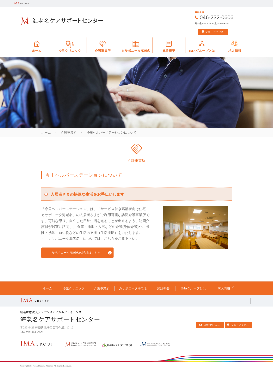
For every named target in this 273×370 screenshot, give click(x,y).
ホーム (46, 132)
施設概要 (163, 288)
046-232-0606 (216, 17)
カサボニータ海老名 (133, 288)
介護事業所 (69, 132)
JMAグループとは (193, 288)
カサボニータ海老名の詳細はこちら (76, 252)
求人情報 (224, 288)
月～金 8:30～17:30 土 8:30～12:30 (212, 23)
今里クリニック (73, 288)
